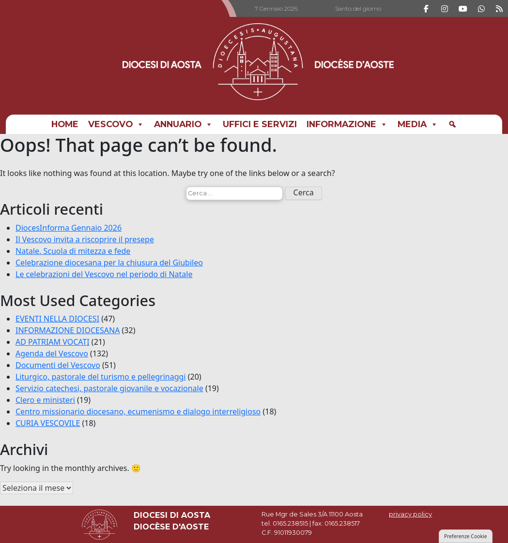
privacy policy (410, 514)
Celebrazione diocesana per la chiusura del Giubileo (109, 262)
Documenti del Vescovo (57, 365)
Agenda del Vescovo (51, 353)
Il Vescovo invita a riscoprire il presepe (84, 239)
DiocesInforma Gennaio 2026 (68, 227)
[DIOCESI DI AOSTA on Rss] (499, 8)
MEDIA (418, 124)
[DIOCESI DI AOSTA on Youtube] (463, 8)
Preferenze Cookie (465, 536)
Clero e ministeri (45, 400)
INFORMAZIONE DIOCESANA (67, 330)
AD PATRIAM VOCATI (52, 342)
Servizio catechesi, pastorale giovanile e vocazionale (109, 388)
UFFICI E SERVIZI (260, 124)
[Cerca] (452, 124)
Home (64, 124)
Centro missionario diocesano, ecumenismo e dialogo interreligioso (138, 411)
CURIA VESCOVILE (47, 423)
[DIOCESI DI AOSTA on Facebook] (426, 8)
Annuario (183, 124)
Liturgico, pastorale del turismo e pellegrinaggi (100, 376)
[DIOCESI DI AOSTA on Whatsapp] (481, 8)
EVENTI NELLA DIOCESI (57, 318)
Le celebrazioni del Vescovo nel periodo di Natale (104, 274)
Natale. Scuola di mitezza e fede (72, 251)
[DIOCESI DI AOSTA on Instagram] (444, 8)
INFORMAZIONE (347, 124)
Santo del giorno (358, 8)
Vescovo (116, 124)
